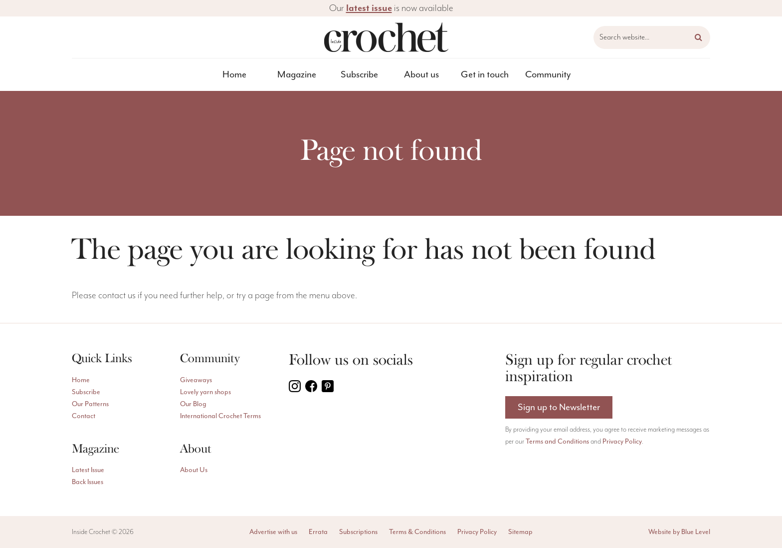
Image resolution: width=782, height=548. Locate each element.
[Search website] (651, 37)
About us (421, 74)
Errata (318, 532)
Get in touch (485, 74)
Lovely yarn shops (205, 392)
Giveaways (196, 380)
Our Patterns (90, 404)
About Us (193, 470)
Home (234, 74)
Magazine (296, 74)
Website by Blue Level (679, 532)
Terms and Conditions (557, 442)
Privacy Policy (622, 442)
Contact (83, 416)
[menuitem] (234, 74)
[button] (698, 37)
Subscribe (359, 74)
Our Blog (193, 404)
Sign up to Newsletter (559, 407)
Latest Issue (88, 470)
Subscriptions (358, 532)
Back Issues (87, 482)
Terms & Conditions (417, 532)
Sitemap (520, 532)
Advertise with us (273, 532)
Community (548, 74)
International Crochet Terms (220, 416)
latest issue (369, 8)
